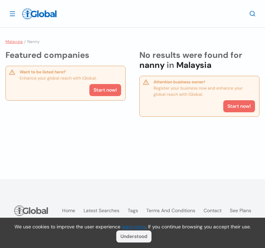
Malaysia (14, 41)
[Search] (252, 13)
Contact (213, 210)
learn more (134, 227)
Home (68, 210)
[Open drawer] (12, 13)
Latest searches (101, 210)
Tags (133, 210)
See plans (240, 210)
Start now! (105, 90)
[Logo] (39, 14)
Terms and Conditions (170, 210)
